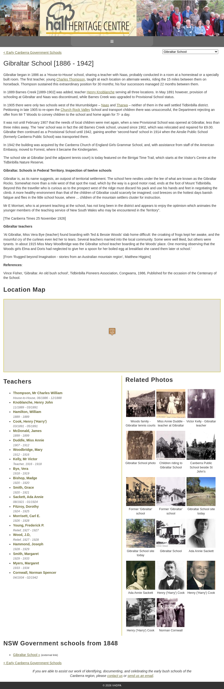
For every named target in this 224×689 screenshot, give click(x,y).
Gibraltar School (171, 551)
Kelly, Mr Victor (25, 459)
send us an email (140, 676)
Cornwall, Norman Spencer (34, 572)
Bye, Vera (20, 469)
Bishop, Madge (25, 478)
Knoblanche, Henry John (33, 402)
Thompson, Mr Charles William (37, 393)
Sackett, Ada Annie (28, 497)
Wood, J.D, (21, 535)
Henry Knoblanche (101, 92)
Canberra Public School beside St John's (201, 467)
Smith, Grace (23, 487)
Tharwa (122, 105)
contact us (115, 676)
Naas (105, 105)
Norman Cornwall (170, 630)
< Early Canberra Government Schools (32, 52)
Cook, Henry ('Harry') (30, 421)
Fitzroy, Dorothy (26, 506)
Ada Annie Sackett (201, 551)
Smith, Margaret (26, 554)
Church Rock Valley (75, 110)
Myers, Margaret (26, 563)
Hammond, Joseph (28, 544)
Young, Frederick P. (28, 525)
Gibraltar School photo (140, 463)
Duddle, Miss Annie (28, 440)
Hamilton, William (27, 412)
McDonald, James (27, 431)
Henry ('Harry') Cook (171, 592)
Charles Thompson (70, 79)
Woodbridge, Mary (28, 450)
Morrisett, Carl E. (26, 516)
